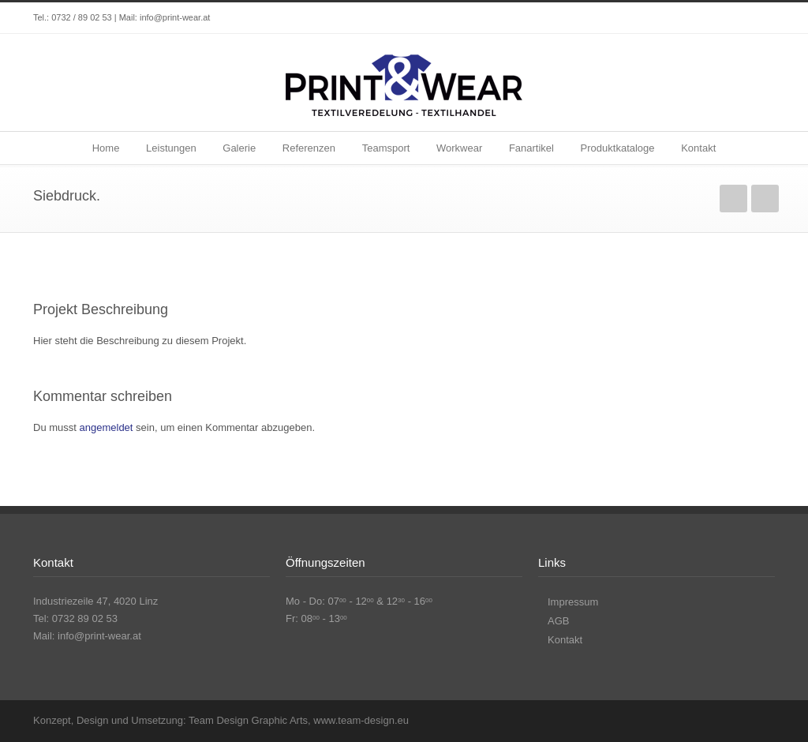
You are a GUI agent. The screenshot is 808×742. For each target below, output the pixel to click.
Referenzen (308, 148)
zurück (733, 198)
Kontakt (698, 148)
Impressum (573, 602)
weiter (765, 198)
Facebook (727, 18)
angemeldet (106, 427)
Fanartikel (531, 148)
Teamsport (386, 148)
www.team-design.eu (361, 720)
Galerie (239, 148)
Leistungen (171, 148)
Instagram (759, 18)
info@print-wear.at (175, 17)
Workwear (459, 148)
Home (106, 148)
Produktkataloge (618, 148)
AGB (558, 621)
